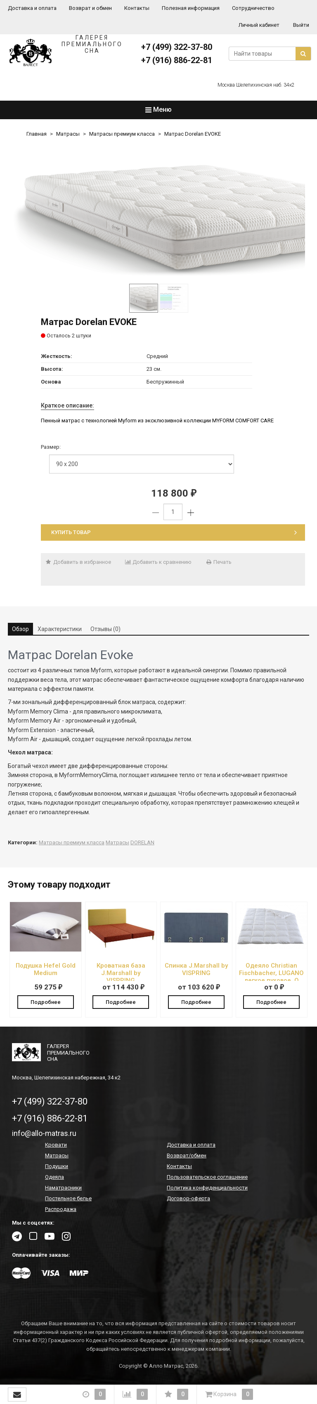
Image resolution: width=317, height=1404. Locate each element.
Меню (158, 109)
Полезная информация (191, 8)
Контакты (136, 8)
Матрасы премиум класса (122, 134)
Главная (36, 134)
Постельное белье (68, 1199)
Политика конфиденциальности (207, 1188)
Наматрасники (63, 1188)
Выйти (301, 25)
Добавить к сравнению (158, 562)
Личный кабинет (259, 25)
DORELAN (142, 842)
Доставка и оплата (32, 8)
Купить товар (174, 532)
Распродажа (60, 1209)
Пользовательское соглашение (207, 1177)
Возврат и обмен (90, 8)
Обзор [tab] (20, 629)
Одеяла (54, 1177)
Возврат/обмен (186, 1156)
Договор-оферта (188, 1199)
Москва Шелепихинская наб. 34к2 (256, 85)
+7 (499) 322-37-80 (176, 47)
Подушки (56, 1167)
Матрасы (68, 134)
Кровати (56, 1145)
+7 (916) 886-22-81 (176, 60)
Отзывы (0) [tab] (105, 629)
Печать (218, 562)
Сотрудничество (253, 8)
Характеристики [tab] (60, 629)
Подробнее (46, 1002)
